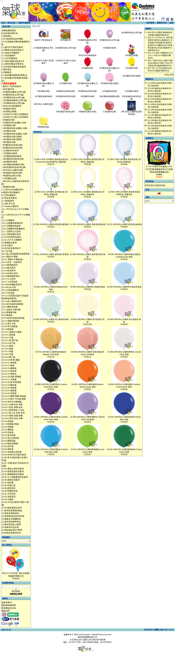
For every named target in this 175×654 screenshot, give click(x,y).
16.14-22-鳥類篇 (9, 393)
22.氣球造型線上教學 (11, 524)
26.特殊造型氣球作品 (11, 533)
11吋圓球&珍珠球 (11, 150)
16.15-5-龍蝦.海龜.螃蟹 (12, 416)
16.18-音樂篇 (7, 427)
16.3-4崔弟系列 (8, 270)
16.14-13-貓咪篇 (9, 368)
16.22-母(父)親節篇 (10, 438)
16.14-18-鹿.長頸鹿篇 (11, 382)
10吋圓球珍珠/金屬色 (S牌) (15, 128)
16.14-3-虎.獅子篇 (9, 340)
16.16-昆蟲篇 (7, 421)
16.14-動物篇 (7, 329)
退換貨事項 (6, 602)
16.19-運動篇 (7, 429)
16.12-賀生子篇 (8, 323)
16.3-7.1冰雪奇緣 (9, 282)
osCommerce (84, 634)
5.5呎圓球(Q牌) (10, 178)
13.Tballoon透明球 (9, 206)
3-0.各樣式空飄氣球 (10, 53)
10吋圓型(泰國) (10, 111)
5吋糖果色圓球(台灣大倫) (14, 92)
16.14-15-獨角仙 (9, 374)
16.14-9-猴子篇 (8, 357)
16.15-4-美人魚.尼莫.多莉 (13, 413)
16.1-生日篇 (6, 251)
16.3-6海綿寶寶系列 (10, 276)
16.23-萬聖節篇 (8, 441)
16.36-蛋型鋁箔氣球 (10, 480)
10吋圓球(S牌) (9, 125)
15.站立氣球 (7, 245)
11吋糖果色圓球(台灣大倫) (15, 100)
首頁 (3, 23)
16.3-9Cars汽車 (8, 287)
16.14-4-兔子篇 (8, 343)
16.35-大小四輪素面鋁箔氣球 (14, 477)
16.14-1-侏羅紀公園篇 (11, 332)
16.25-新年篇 (7, 446)
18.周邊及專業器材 (10, 513)
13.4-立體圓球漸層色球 (12, 223)
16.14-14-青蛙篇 (9, 371)
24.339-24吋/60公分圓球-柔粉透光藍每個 (87, 224)
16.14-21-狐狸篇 (9, 390)
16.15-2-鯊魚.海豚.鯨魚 (12, 407)
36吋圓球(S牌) (9, 142)
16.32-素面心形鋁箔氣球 (12, 469)
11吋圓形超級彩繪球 (12, 156)
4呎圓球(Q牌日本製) (12, 176)
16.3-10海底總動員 (10, 290)
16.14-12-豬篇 (7, 365)
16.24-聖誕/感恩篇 (9, 443)
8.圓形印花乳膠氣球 (10, 192)
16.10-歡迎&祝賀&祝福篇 (13, 318)
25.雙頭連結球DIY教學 (11, 530)
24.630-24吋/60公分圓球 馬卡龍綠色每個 (51, 319)
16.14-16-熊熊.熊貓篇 (11, 376)
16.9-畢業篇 (6, 315)
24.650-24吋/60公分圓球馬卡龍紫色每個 (87, 287)
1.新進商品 (6, 36)
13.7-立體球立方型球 (11, 231)
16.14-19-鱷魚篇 (9, 385)
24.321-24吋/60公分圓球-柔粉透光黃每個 (51, 254)
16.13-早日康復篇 (9, 326)
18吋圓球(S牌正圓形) (12, 137)
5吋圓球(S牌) (9, 120)
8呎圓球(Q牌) (9, 187)
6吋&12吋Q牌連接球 (12, 106)
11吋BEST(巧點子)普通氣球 (15, 114)
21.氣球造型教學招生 (11, 522)
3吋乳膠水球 (8, 89)
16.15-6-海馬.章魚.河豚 (12, 418)
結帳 (171, 23)
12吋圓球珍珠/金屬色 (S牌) (15, 134)
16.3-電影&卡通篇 (9, 256)
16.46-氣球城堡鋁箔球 (11, 508)
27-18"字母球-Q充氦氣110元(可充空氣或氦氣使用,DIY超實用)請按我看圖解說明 (159, 169)
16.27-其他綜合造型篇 (11, 452)
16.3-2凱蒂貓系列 (9, 265)
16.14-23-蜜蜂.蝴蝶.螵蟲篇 (13, 396)
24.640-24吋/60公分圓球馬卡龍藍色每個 (124, 287)
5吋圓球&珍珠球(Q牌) (12, 145)
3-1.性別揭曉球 (8, 55)
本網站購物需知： (9, 30)
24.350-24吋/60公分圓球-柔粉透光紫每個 (51, 224)
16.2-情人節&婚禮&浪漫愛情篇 (15, 254)
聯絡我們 (5, 611)
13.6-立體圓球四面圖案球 (13, 229)
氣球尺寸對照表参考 (12, 86)
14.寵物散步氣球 (9, 243)
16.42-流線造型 (8, 496)
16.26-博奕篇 (7, 449)
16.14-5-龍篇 (7, 346)
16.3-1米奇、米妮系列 (11, 262)
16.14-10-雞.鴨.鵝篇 (10, 360)
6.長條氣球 (6, 72)
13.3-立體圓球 (7, 220)
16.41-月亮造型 (8, 494)
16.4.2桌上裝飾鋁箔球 (11, 301)
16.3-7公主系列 (8, 279)
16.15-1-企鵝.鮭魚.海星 (12, 404)
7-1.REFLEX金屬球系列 (12, 190)
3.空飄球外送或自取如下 (12, 50)
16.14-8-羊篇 (7, 354)
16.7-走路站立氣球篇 (11, 309)
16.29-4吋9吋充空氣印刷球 (13, 455)
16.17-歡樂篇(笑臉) (10, 424)
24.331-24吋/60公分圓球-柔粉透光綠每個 (124, 224)
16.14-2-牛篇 (7, 337)
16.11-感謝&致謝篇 (10, 321)
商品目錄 (11, 23)
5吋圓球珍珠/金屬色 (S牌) (14, 123)
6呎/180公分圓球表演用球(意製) (131, 112)
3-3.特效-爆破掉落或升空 (12, 61)
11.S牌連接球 (7, 201)
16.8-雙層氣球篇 (9, 312)
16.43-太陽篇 (7, 499)
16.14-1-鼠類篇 (8, 335)
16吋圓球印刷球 (10, 162)
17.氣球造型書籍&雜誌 (11, 510)
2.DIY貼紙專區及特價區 (12, 39)
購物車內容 (162, 23)
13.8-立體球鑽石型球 (11, 234)
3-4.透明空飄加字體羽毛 (12, 64)
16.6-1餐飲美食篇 (9, 307)
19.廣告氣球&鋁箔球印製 (12, 516)
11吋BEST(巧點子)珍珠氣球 (15, 117)
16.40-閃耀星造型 (9, 491)
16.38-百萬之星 (8, 485)
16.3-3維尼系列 (8, 268)
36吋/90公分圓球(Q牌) (13, 170)
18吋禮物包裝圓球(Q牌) (13, 164)
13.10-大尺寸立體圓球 (11, 240)
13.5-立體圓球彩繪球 (11, 226)
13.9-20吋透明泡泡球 (11, 237)
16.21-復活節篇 (8, 435)
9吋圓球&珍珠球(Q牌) (12, 148)
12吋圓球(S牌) (9, 131)
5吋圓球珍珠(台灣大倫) (13, 95)
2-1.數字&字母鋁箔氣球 (12, 47)
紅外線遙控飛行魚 (9, 33)
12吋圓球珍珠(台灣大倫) (14, 103)
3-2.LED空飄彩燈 (9, 58)
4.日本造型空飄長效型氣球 (13, 67)
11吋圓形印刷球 (10, 153)
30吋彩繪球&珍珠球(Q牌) (14, 167)
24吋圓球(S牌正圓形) (12, 139)
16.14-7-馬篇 (7, 351)
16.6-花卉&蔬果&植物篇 (12, 304)
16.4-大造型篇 (7, 293)
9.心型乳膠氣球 (8, 195)
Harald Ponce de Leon (101, 634)
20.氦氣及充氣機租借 (11, 519)
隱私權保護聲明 (8, 605)
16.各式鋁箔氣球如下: (11, 248)
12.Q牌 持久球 (8, 203)
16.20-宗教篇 (7, 432)
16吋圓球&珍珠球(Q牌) (13, 159)
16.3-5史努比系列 (9, 273)
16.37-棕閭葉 (7, 482)
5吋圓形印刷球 (9, 109)
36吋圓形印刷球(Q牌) (12, 173)
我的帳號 (150, 23)
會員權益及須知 (8, 608)
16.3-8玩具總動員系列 (11, 284)
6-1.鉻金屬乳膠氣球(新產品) (14, 75)
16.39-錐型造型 (8, 488)
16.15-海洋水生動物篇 (11, 402)
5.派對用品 (6, 69)
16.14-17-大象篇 (9, 379)
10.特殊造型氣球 (9, 198)
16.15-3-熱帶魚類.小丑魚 (12, 410)
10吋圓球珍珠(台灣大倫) (14, 97)
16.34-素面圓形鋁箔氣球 (12, 474)
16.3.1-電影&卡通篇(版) (12, 259)
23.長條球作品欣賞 (10, 527)
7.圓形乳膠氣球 (23, 23)
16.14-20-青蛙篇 (9, 388)
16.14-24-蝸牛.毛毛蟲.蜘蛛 (13, 399)
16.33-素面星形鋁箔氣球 (12, 471)
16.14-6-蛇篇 (7, 349)
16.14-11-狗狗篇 (9, 363)
